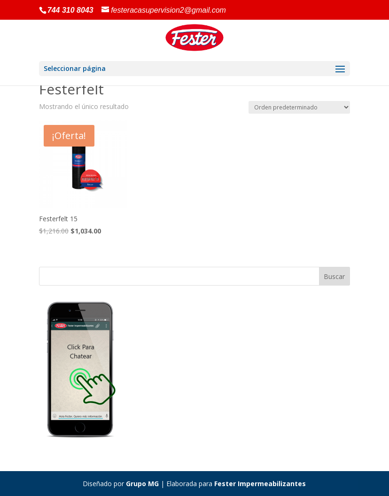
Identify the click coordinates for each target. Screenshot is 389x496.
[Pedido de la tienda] (299, 107)
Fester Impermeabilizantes (260, 483)
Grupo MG (142, 483)
